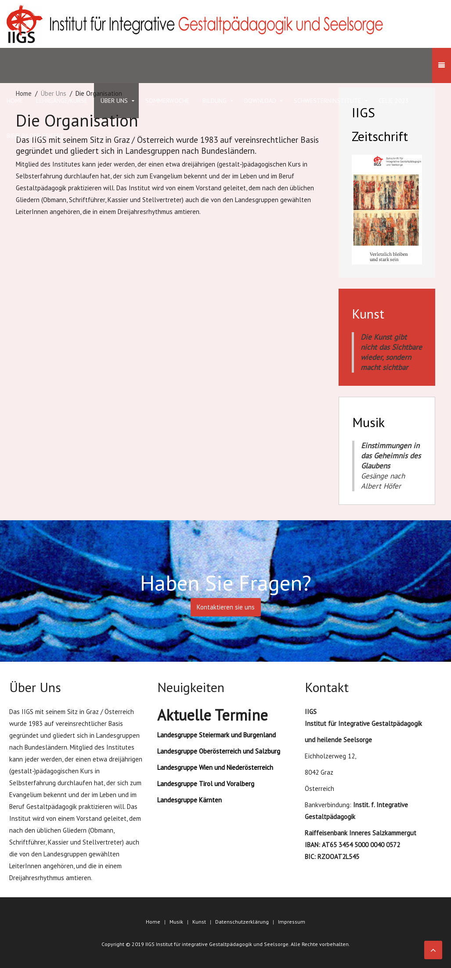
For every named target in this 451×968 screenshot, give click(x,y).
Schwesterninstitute (327, 101)
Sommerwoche (167, 101)
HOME (15, 101)
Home (153, 921)
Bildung (214, 101)
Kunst (199, 921)
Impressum (291, 921)
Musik (176, 921)
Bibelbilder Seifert (35, 136)
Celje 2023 (394, 101)
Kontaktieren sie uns (226, 607)
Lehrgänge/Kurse (61, 101)
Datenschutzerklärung (242, 921)
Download (260, 101)
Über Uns (114, 101)
